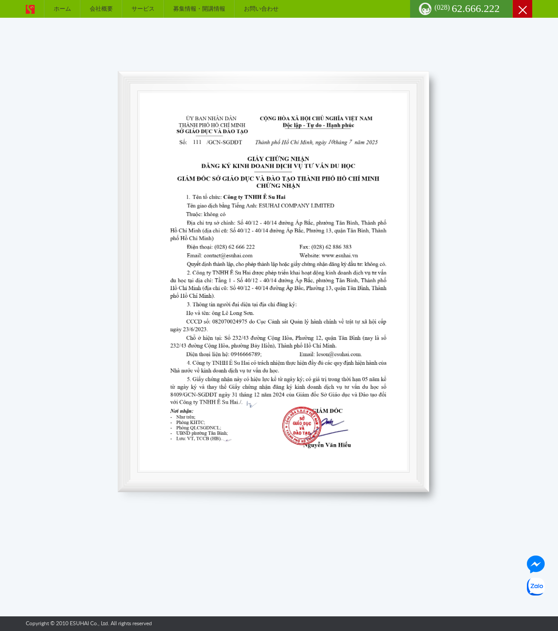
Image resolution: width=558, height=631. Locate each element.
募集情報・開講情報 (199, 8)
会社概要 (101, 8)
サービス (143, 8)
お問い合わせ (261, 8)
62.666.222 (467, 8)
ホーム (62, 8)
